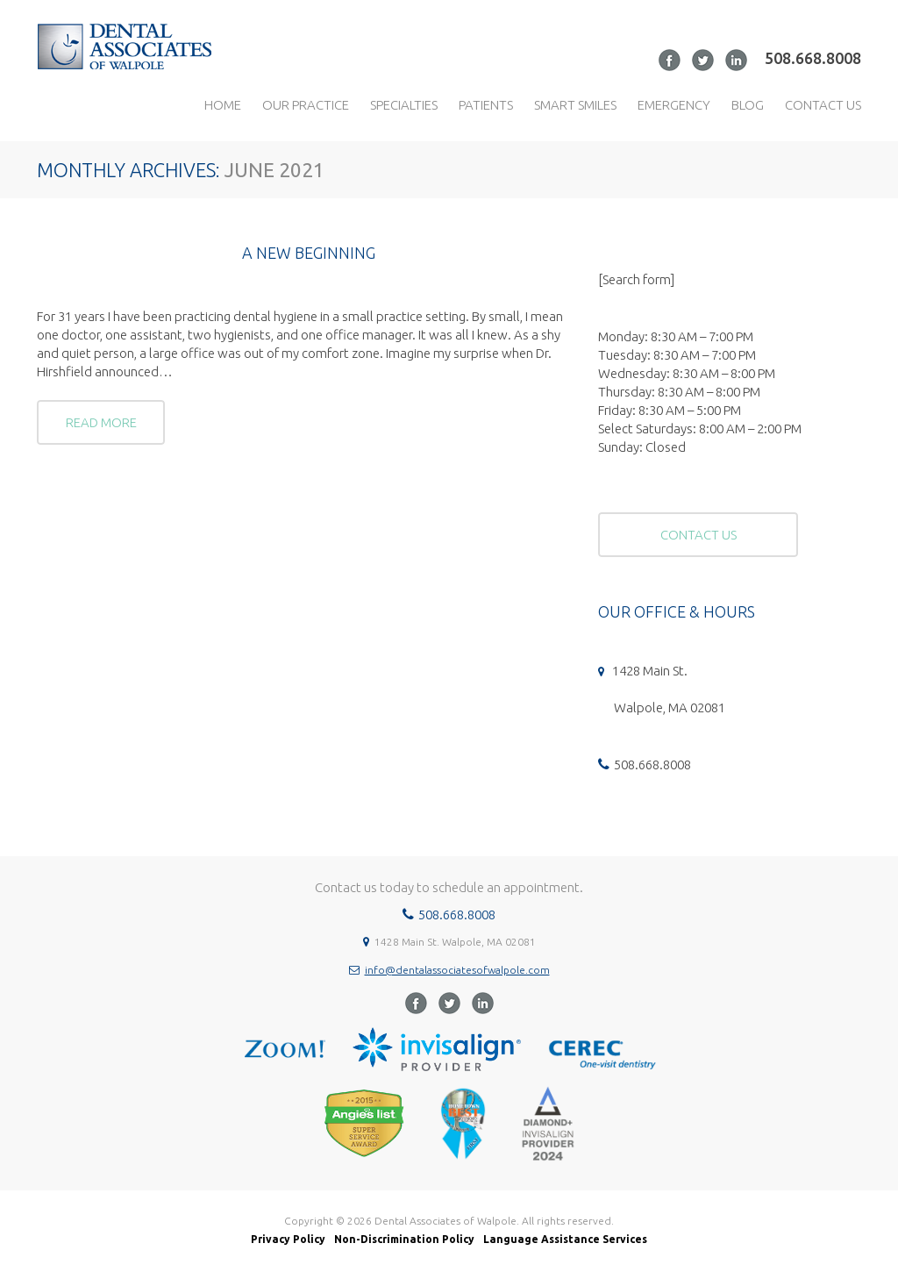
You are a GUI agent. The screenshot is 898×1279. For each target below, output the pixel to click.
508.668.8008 (813, 58)
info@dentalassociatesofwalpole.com (457, 969)
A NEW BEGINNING (308, 252)
